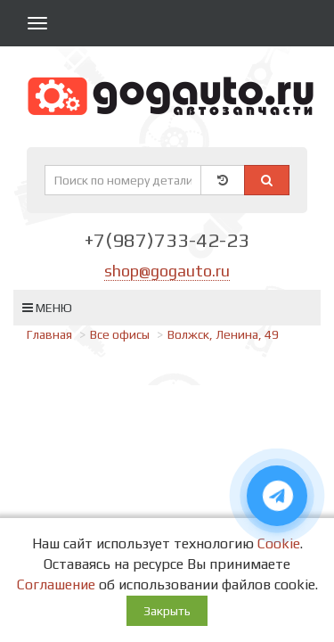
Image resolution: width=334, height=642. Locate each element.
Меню (47, 307)
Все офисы (120, 334)
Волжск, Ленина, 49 (223, 334)
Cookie (278, 543)
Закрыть (167, 611)
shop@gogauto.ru (167, 270)
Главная (49, 334)
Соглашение (56, 584)
